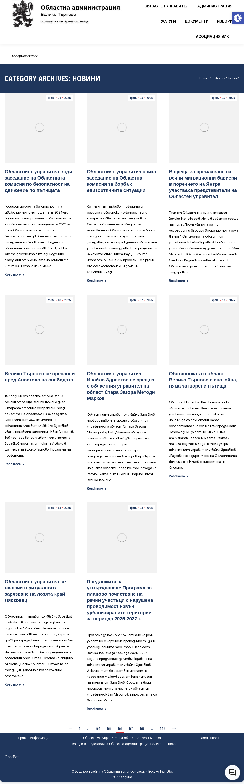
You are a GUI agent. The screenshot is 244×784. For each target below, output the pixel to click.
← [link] (70, 728)
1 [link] (79, 728)
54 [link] (98, 728)
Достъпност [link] (210, 738)
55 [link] (109, 728)
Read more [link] (14, 275)
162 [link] (162, 728)
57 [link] (131, 728)
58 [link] (142, 728)
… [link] (88, 728)
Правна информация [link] (34, 738)
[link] (238, 18)
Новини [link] (45, 197)
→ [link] (174, 728)
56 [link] (120, 728)
